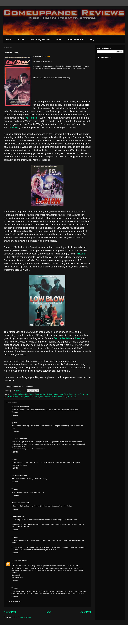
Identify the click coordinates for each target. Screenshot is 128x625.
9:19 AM (15, 468)
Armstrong (14, 127)
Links (58, 39)
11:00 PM (15, 431)
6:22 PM (15, 597)
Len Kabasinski (18, 560)
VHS (64, 397)
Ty (12, 423)
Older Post (85, 612)
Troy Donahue (45, 397)
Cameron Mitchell (41, 394)
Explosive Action (18, 407)
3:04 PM (15, 530)
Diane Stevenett (70, 394)
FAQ (92, 39)
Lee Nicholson (17, 439)
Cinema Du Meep (18, 503)
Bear (77, 338)
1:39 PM (15, 509)
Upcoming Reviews (40, 39)
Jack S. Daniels (62, 338)
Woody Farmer (72, 397)
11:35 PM (15, 495)
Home (8, 39)
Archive (21, 39)
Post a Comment (15, 601)
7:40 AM (15, 581)
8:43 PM (15, 415)
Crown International (56, 394)
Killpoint (81, 253)
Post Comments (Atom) (22, 617)
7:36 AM (15, 452)
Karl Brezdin (16, 516)
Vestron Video (56, 397)
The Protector (31, 118)
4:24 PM (15, 553)
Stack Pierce (34, 397)
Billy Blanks (29, 394)
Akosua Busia (19, 394)
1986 (11, 394)
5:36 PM (15, 482)
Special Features (76, 39)
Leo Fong (80, 394)
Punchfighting (24, 397)
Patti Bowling (13, 397)
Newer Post (10, 612)
